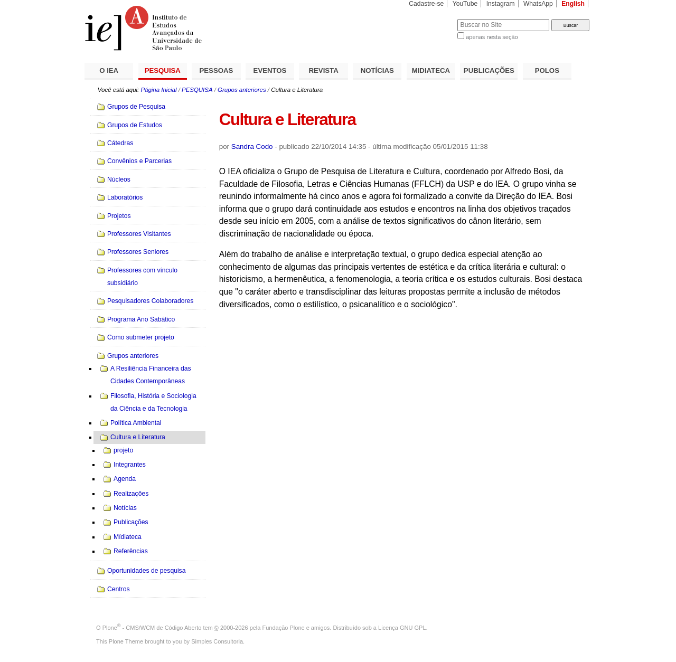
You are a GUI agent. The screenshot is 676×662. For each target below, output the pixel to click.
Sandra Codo (252, 146)
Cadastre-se (426, 3)
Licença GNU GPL (402, 628)
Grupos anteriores (242, 90)
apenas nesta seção (492, 37)
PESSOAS (216, 70)
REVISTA (324, 70)
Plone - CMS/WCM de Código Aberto (152, 628)
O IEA (108, 70)
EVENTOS (270, 70)
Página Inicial (158, 90)
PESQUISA (163, 70)
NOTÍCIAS (377, 70)
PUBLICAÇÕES (489, 70)
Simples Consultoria (217, 641)
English (573, 3)
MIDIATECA (431, 70)
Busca (431, 18)
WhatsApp (538, 3)
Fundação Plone (283, 628)
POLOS (547, 70)
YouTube (465, 3)
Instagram (500, 3)
